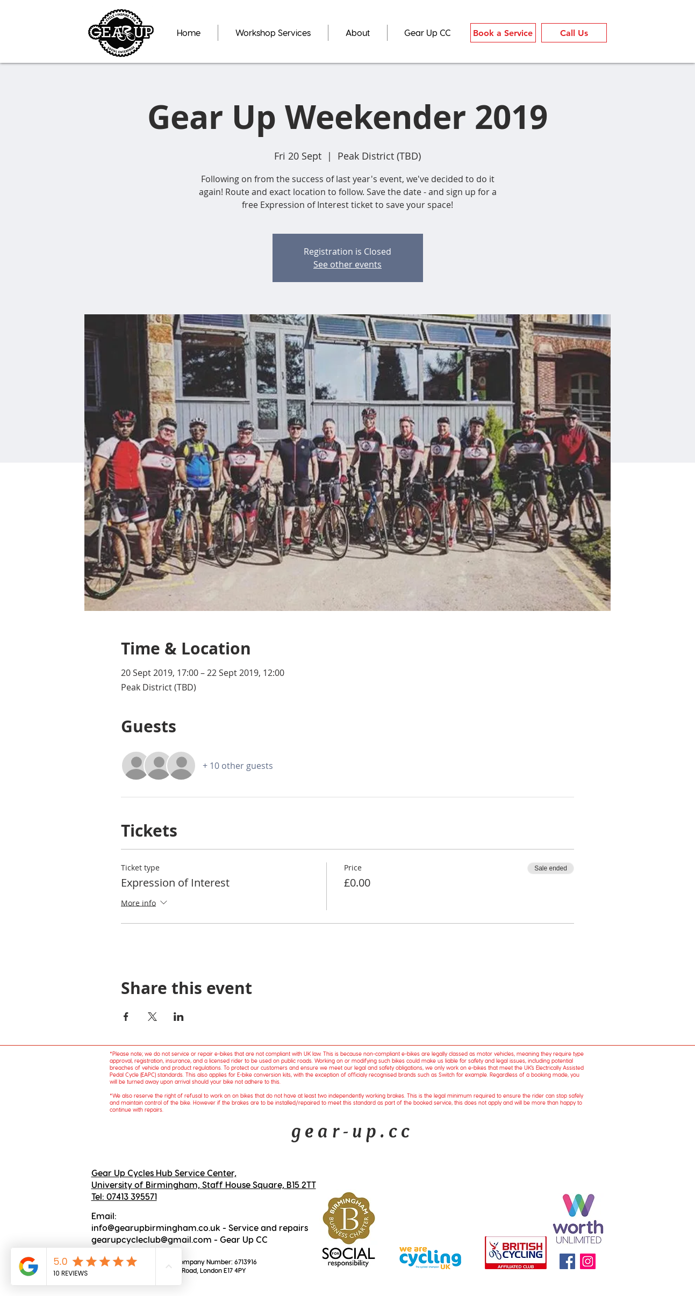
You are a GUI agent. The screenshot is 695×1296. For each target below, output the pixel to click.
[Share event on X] (152, 1016)
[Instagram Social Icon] (588, 1261)
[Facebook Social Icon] (567, 1261)
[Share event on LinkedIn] (179, 1016)
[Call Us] (574, 32)
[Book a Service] (503, 32)
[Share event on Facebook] (126, 1016)
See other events (347, 264)
